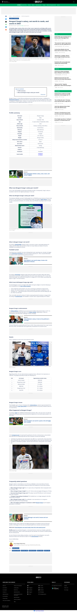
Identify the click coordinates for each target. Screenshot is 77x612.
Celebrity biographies (25, 16)
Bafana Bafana (14, 311)
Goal (16, 413)
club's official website (25, 286)
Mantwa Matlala (32, 551)
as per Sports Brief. (22, 407)
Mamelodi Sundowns (14, 100)
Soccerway (17, 275)
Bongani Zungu (39, 503)
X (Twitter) (40, 155)
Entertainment (38, 5)
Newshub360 (18, 245)
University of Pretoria (17, 254)
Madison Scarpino (16, 551)
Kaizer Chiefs (47, 551)
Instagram (40, 154)
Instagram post (15, 435)
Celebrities (56, 52)
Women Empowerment (51, 5)
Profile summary (21, 91)
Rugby (56, 40)
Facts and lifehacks (16, 16)
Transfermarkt (18, 297)
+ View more (42, 95)
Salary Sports (44, 200)
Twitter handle (32, 312)
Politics (29, 5)
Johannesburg (33, 405)
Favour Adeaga (21, 25)
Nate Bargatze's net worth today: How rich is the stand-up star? (30, 528)
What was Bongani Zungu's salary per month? (28, 92)
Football (56, 109)
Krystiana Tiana (24, 551)
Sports (58, 5)
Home (18, 5)
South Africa (24, 5)
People (44, 5)
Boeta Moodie (40, 551)
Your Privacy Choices (38, 611)
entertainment (34, 537)
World (33, 5)
